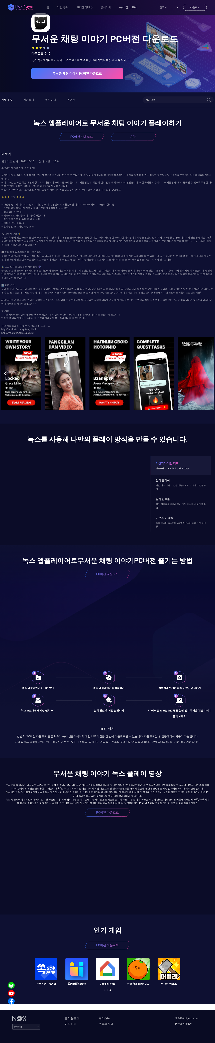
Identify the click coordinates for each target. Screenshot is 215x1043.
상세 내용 (6, 99)
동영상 (71, 99)
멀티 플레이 (163, 480)
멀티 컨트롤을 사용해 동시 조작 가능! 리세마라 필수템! (181, 506)
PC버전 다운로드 (81, 136)
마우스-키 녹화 (164, 517)
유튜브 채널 (106, 1023)
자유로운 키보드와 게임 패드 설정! (172, 468)
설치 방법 (50, 99)
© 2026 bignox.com (186, 1018)
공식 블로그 (72, 1018)
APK (133, 136)
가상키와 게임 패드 (167, 463)
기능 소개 (28, 99)
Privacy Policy (183, 1023)
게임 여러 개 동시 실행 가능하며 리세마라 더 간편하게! (181, 487)
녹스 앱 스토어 (128, 7)
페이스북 (104, 1018)
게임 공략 (62, 7)
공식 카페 (70, 1023)
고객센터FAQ (84, 7)
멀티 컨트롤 (163, 499)
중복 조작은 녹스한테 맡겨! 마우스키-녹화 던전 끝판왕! (181, 525)
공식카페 (105, 7)
